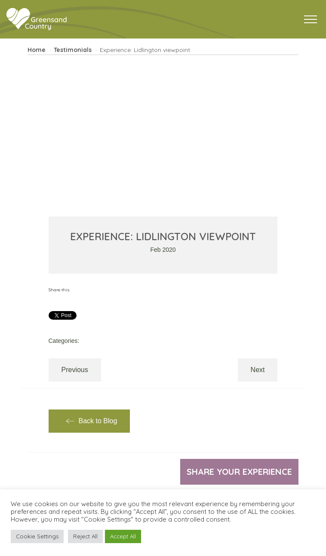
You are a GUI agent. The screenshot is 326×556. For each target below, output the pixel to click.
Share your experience (239, 471)
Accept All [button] (123, 536)
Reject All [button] (85, 536)
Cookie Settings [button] (37, 536)
